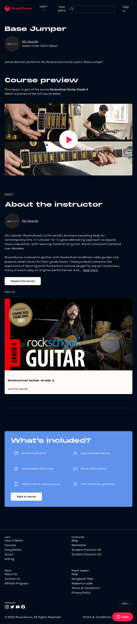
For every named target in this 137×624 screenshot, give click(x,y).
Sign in (126, 9)
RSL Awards (30, 41)
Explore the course (23, 281)
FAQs (75, 574)
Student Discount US (86, 554)
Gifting (9, 559)
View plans (62, 8)
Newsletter (79, 545)
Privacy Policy (81, 592)
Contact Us (12, 578)
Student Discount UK (86, 549)
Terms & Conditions (86, 588)
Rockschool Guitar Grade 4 (31, 380)
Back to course (26, 496)
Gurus (9, 554)
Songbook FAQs (82, 578)
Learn (43, 6)
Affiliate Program (16, 583)
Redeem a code (82, 583)
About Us (11, 574)
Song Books (13, 549)
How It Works (14, 540)
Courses (10, 545)
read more (90, 270)
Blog (75, 540)
